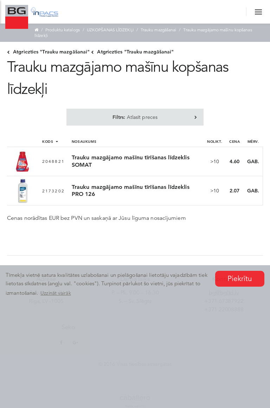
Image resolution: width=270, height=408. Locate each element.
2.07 (234, 190)
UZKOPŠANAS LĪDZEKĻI (110, 29)
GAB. (253, 161)
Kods (50, 141)
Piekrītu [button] (239, 278)
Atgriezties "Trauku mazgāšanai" (48, 52)
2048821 (53, 161)
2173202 (53, 190)
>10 (214, 161)
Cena (234, 141)
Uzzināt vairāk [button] (55, 293)
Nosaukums (84, 141)
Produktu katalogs (62, 29)
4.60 (234, 161)
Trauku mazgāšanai (158, 29)
